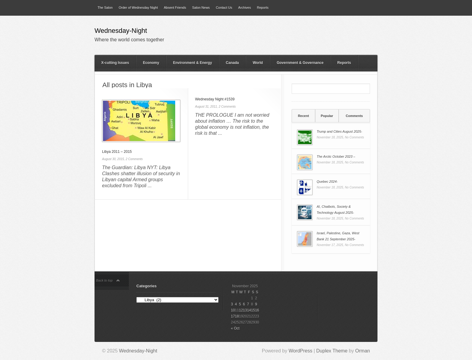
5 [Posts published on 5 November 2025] (240, 304)
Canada (232, 63)
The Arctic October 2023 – (336, 156)
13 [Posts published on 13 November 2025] (245, 310)
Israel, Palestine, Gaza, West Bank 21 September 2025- (338, 236)
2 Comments (134, 159)
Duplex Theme (332, 350)
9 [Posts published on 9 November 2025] (256, 304)
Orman (362, 350)
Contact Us (224, 7)
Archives (244, 7)
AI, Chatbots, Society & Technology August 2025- (335, 209)
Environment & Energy (192, 63)
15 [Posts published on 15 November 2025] (253, 310)
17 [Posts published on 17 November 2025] (233, 316)
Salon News (201, 7)
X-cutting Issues (115, 63)
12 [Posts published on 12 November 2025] (241, 310)
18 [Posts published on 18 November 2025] (237, 316)
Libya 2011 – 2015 (117, 152)
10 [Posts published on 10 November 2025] (233, 310)
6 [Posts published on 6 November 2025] (244, 304)
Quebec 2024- (327, 181)
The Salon (105, 7)
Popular (327, 116)
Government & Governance (300, 63)
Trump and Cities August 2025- (339, 131)
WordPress (300, 350)
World (258, 63)
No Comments (354, 137)
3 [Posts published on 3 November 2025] (232, 304)
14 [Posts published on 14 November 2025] (249, 310)
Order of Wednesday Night (138, 7)
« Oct (235, 328)
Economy (151, 63)
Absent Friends (175, 7)
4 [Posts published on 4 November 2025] (236, 304)
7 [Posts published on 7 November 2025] (248, 304)
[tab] (303, 115)
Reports (263, 7)
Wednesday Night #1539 (214, 99)
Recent (303, 116)
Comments (354, 116)
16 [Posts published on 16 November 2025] (257, 310)
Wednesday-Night (121, 31)
